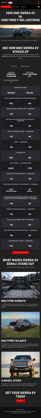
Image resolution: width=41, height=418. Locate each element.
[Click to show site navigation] (38, 7)
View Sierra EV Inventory (20, 252)
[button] (5, 6)
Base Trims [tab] (14, 66)
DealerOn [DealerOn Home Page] (15, 411)
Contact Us (20, 400)
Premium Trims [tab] (25, 66)
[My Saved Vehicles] (38, 2)
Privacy (23, 411)
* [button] (26, 87)
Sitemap (20, 411)
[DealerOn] (20, 409)
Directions (16, 6)
